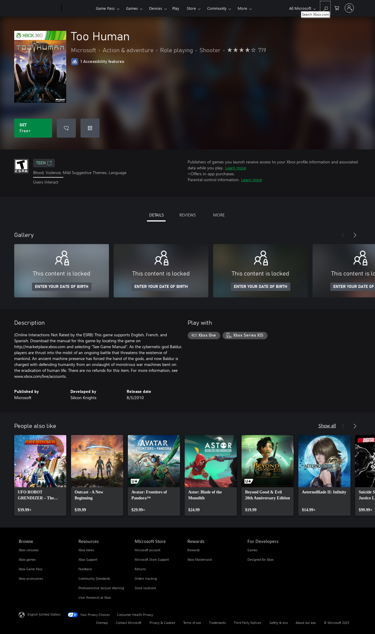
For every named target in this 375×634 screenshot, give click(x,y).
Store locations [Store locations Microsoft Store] (145, 588)
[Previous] (343, 235)
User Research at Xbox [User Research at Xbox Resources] (94, 597)
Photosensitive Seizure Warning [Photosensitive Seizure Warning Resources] (101, 588)
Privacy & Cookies (162, 623)
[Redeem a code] (90, 128)
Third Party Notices (247, 623)
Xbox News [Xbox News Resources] (86, 550)
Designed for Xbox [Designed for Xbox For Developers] (260, 559)
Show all (327, 425)
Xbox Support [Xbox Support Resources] (87, 559)
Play (175, 8)
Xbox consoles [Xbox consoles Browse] (29, 550)
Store (191, 8)
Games (132, 8)
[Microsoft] (39, 8)
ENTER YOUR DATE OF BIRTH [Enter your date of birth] (61, 287)
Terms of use (192, 623)
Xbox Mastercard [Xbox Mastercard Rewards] (199, 559)
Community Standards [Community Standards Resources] (94, 578)
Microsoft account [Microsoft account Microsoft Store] (147, 550)
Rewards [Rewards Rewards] (193, 550)
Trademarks (217, 623)
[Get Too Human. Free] (33, 128)
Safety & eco (278, 623)
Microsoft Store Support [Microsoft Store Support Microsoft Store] (152, 559)
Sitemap (102, 623)
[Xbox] (78, 8)
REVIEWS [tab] (187, 215)
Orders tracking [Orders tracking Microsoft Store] (146, 578)
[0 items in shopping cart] (336, 8)
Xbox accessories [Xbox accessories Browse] (31, 578)
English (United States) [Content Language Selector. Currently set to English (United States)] (44, 614)
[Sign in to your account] (349, 8)
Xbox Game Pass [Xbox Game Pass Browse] (30, 569)
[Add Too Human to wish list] (66, 128)
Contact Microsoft (128, 623)
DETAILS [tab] (156, 215)
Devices (155, 8)
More (242, 8)
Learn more (235, 168)
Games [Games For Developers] (252, 550)
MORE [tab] (219, 215)
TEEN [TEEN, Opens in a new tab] (44, 163)
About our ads (306, 623)
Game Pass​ (105, 8)
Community (216, 8)
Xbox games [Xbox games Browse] (27, 559)
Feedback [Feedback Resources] (85, 569)
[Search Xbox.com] (325, 7)
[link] (40, 475)
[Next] (355, 235)
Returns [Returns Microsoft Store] (140, 569)
